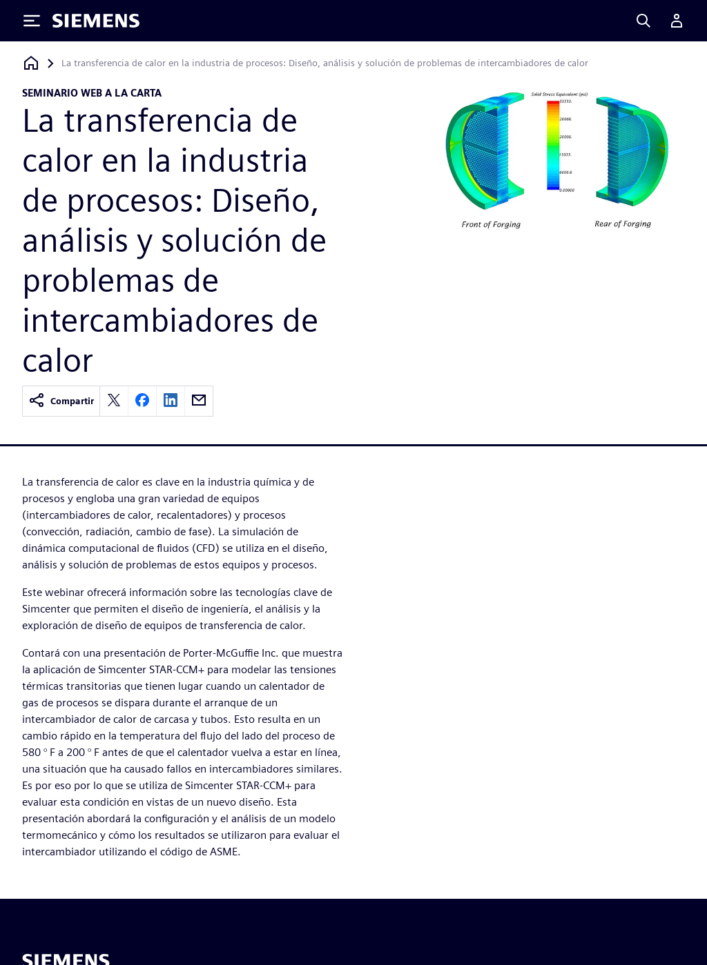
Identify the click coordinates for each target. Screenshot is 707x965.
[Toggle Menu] (31, 20)
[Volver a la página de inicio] (31, 63)
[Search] (643, 20)
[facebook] (142, 401)
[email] (199, 401)
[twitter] (114, 401)
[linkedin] (170, 401)
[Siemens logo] (95, 21)
